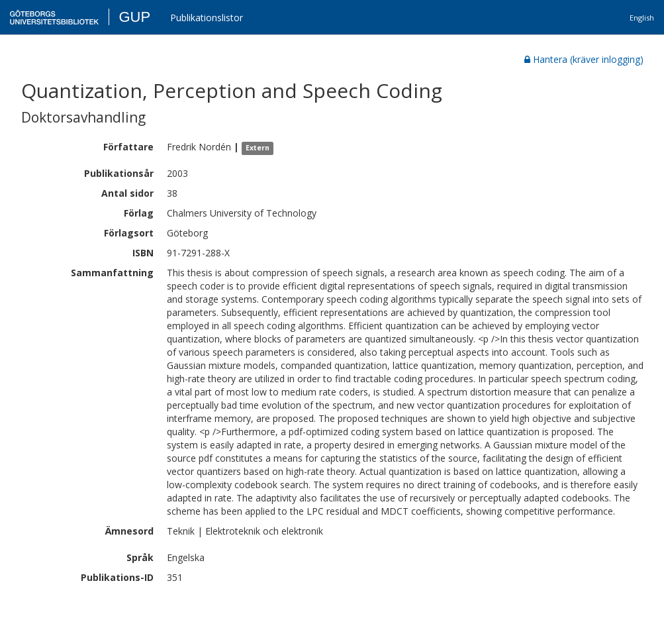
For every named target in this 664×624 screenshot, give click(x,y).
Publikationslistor (206, 17)
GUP (134, 17)
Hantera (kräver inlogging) (583, 59)
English (642, 18)
